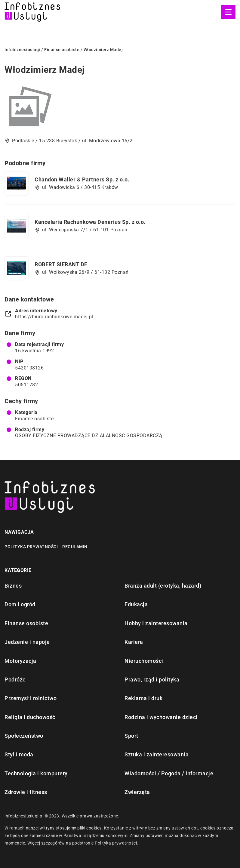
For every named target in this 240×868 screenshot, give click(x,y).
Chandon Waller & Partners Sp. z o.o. (82, 179)
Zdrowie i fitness (26, 792)
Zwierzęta (137, 792)
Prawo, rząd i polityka (152, 679)
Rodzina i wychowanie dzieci (161, 717)
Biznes (13, 585)
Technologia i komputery (36, 773)
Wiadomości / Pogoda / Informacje (169, 773)
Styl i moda (19, 754)
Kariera (134, 642)
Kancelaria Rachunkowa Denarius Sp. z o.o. (90, 222)
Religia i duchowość (30, 717)
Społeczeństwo (24, 736)
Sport (131, 736)
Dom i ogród (20, 604)
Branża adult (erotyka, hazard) (163, 585)
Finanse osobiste (34, 419)
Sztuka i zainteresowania (157, 754)
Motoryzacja (20, 661)
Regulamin (75, 546)
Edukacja (136, 604)
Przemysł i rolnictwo (31, 698)
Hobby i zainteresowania (156, 623)
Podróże (15, 679)
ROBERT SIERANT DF (61, 264)
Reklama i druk (143, 698)
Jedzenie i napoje (27, 642)
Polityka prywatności (31, 546)
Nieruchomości (144, 661)
